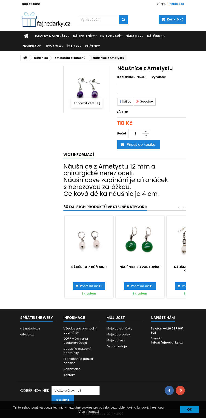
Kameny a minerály (51, 36)
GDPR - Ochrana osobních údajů (75, 340)
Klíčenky (92, 46)
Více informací (88, 411)
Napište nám (31, 4)
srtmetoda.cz (30, 328)
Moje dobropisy (118, 334)
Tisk (124, 112)
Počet (121, 133)
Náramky (133, 36)
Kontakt (69, 375)
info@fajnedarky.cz (167, 342)
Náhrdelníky (84, 36)
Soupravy (32, 46)
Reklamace (72, 369)
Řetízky (73, 46)
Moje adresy (115, 340)
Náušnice (155, 36)
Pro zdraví (110, 36)
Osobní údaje (116, 346)
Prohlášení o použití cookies (78, 361)
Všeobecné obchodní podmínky (80, 330)
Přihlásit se (176, 4)
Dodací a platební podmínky (77, 350)
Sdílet (125, 101)
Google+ (144, 101)
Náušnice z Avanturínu (140, 267)
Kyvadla (53, 46)
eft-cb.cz (27, 334)
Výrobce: (159, 77)
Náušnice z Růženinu (89, 267)
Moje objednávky (119, 328)
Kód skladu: (126, 77)
